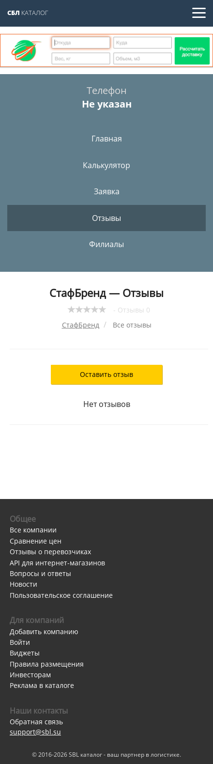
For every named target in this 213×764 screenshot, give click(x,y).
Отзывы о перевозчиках (50, 551)
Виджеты (25, 652)
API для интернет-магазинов (57, 562)
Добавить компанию (44, 631)
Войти (20, 642)
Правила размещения (47, 664)
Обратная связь (36, 721)
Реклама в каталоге (42, 685)
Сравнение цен (35, 541)
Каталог (27, 12)
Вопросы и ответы (40, 573)
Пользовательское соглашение (61, 595)
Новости (23, 584)
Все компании (33, 529)
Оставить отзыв (106, 374)
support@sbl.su (35, 731)
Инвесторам (30, 674)
